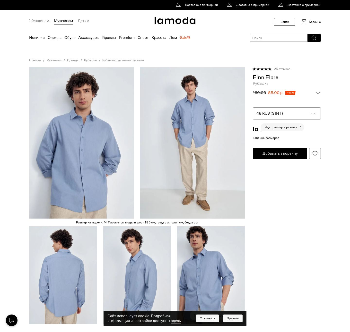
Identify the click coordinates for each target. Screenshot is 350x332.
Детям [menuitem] (83, 20)
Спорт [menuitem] (143, 37)
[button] (314, 38)
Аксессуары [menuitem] (88, 37)
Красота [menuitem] (159, 37)
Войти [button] (284, 22)
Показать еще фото (211, 315)
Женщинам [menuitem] (39, 20)
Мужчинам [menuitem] (63, 20)
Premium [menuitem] (127, 37)
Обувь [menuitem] (69, 37)
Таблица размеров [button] (266, 138)
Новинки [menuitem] (37, 37)
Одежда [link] (73, 60)
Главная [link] (35, 60)
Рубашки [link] (90, 60)
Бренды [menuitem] (109, 37)
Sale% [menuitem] (185, 37)
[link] (197, 5)
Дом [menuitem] (173, 37)
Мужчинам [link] (53, 60)
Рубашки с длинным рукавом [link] (123, 60)
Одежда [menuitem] (54, 37)
